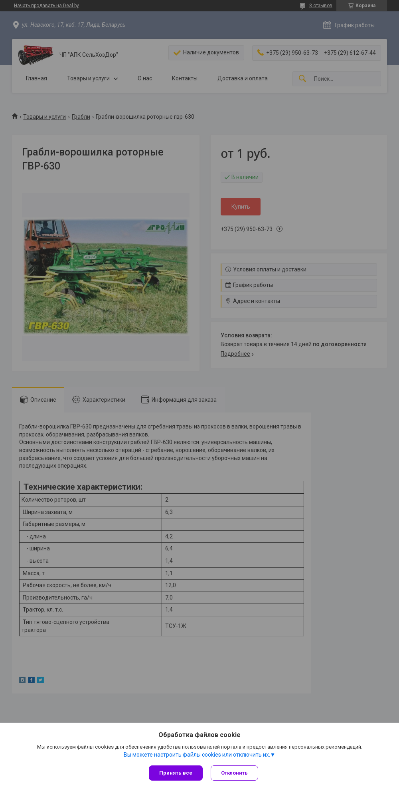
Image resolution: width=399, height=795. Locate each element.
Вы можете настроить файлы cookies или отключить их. (197, 754)
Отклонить (234, 773)
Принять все (175, 773)
